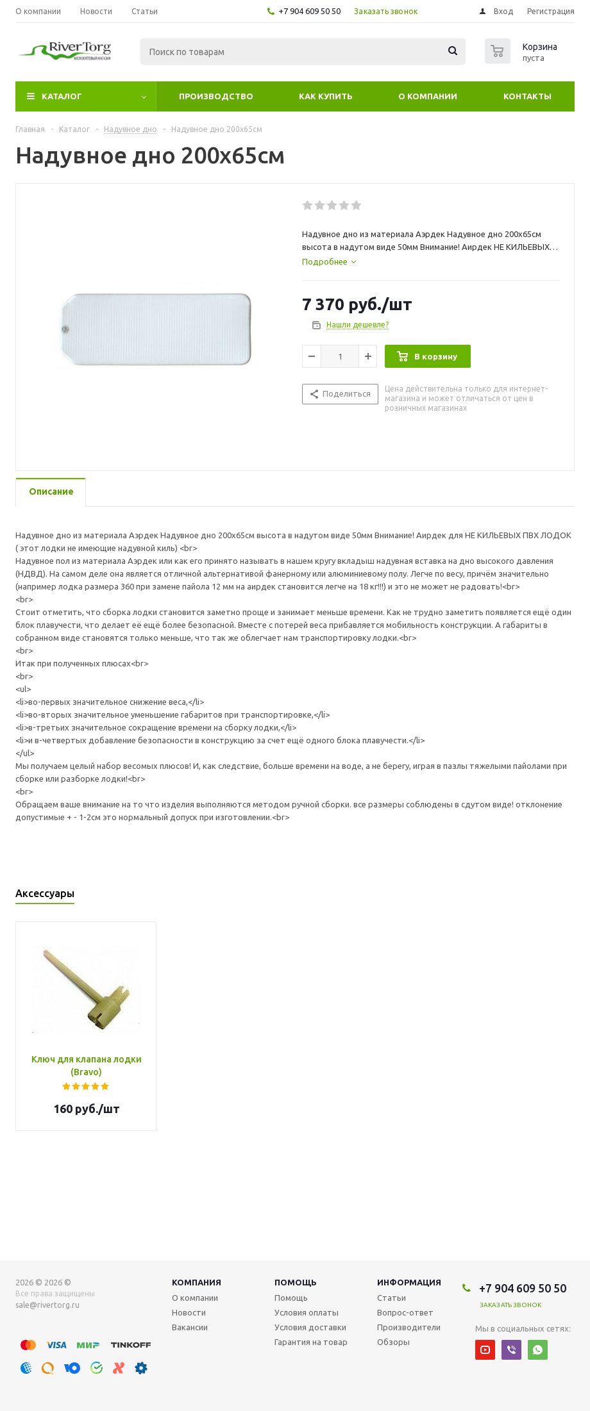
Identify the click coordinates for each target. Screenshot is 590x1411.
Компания (196, 1282)
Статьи (391, 1297)
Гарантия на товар (311, 1341)
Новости (189, 1312)
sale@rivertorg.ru (47, 1305)
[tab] (329, 261)
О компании (427, 96)
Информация (409, 1282)
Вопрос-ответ (405, 1312)
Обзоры (393, 1341)
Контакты (527, 96)
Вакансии (190, 1327)
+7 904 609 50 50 (309, 10)
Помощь (295, 1282)
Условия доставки (310, 1327)
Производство (216, 96)
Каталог (62, 96)
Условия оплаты (306, 1312)
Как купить (326, 96)
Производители (409, 1327)
